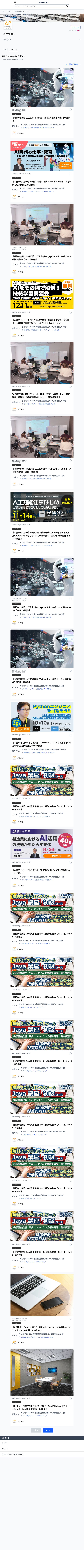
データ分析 (34, 880)
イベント (5, 1448)
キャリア (51, 191)
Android (23, 1337)
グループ (9, 11)
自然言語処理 (48, 545)
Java (22, 816)
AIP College (18, 11)
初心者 (42, 128)
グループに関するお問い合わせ (12, 1454)
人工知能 (30, 128)
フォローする (75, 27)
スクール (32, 816)
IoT (44, 266)
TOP (3, 11)
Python (25, 128)
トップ (4, 1443)
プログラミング (49, 128)
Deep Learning (50, 330)
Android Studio (44, 1337)
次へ (48, 1430)
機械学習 (36, 128)
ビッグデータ (26, 880)
